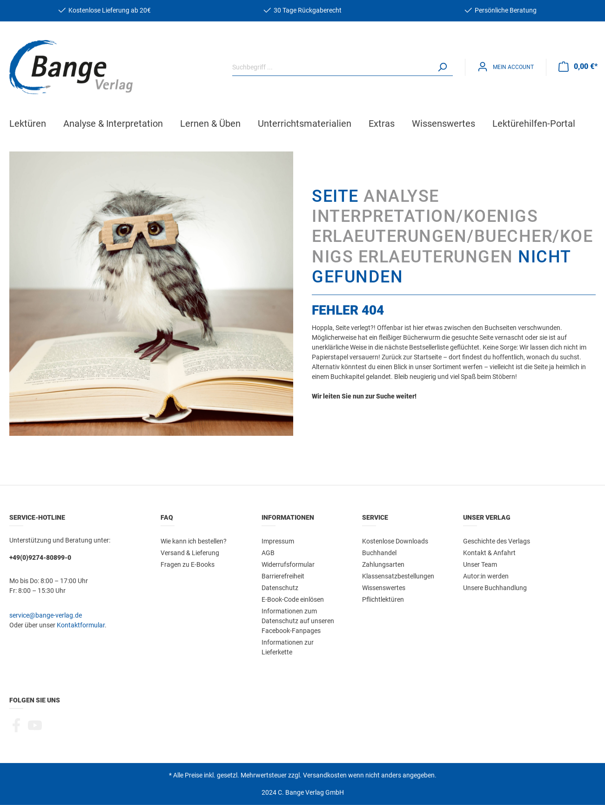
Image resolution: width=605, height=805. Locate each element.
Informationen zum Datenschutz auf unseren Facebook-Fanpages (298, 620)
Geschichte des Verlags (496, 540)
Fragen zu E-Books (188, 564)
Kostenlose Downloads (395, 540)
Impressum (278, 540)
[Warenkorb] (578, 66)
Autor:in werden (486, 575)
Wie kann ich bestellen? (194, 540)
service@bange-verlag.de (45, 615)
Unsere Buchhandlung (495, 587)
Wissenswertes (383, 587)
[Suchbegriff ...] (332, 67)
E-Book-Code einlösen (293, 599)
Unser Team (480, 564)
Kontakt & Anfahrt (489, 552)
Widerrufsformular (288, 564)
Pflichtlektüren (383, 599)
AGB (268, 552)
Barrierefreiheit (283, 575)
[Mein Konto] (505, 66)
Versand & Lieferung (190, 552)
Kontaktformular (81, 624)
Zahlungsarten (383, 564)
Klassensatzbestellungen (398, 575)
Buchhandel (379, 552)
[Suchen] (442, 67)
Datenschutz (280, 587)
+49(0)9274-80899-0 (40, 557)
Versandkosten (325, 774)
